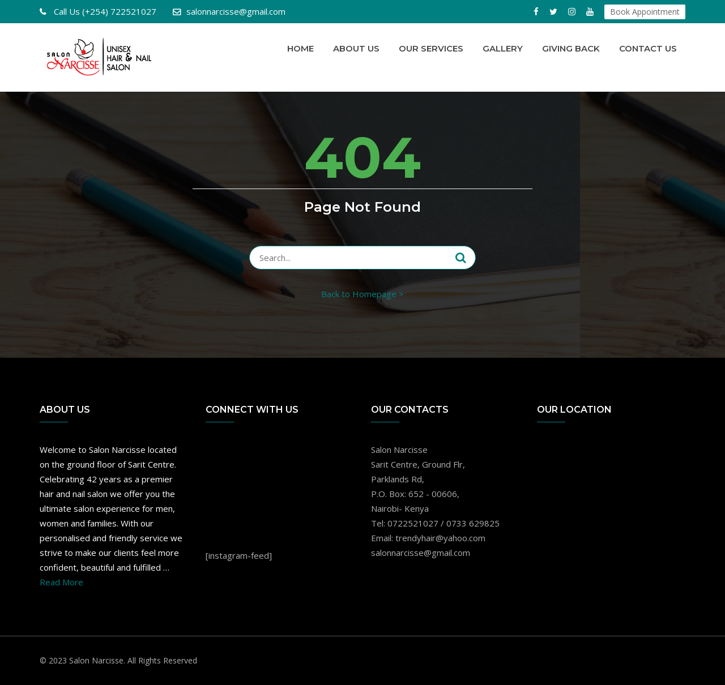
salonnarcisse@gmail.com (235, 11)
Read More (61, 582)
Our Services (431, 48)
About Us (356, 48)
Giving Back (571, 48)
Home (300, 48)
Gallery (503, 48)
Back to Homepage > (362, 293)
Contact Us (648, 48)
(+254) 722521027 (104, 11)
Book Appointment (645, 11)
